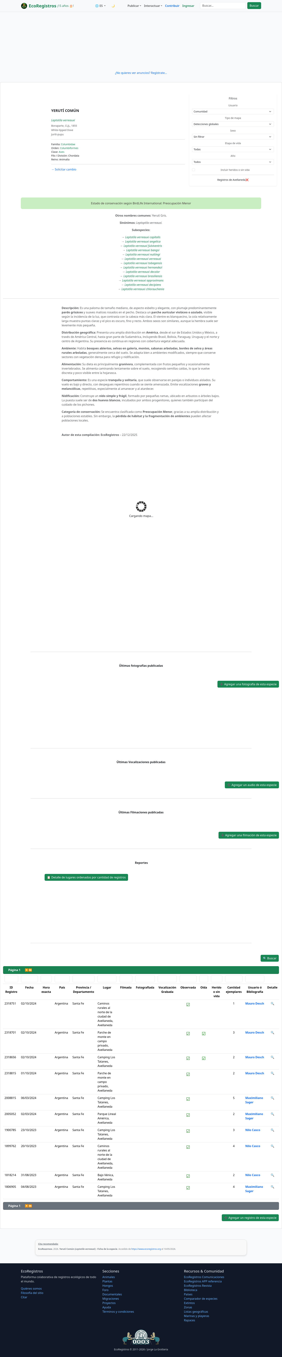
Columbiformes (69, 148)
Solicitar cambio (63, 169)
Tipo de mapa (233, 118)
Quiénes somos (31, 1289)
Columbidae (68, 144)
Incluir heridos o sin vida (235, 170)
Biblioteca (190, 1290)
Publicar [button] (133, 6)
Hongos (107, 1286)
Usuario (233, 105)
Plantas (107, 1281)
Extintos (189, 1303)
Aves (61, 152)
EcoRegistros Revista (198, 1286)
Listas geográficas (196, 1312)
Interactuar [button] (152, 6)
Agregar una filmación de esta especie (249, 835)
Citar (24, 1297)
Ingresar (188, 6)
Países (188, 1294)
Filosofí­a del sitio (32, 1293)
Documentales (112, 1294)
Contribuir (172, 6)
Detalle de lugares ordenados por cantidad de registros (86, 877)
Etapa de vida (233, 143)
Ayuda (106, 1307)
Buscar (254, 6)
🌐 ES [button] (99, 6)
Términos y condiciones (118, 1312)
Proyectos (108, 1303)
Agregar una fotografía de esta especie (248, 684)
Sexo (233, 130)
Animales (108, 1277)
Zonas (188, 1307)
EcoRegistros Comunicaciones (204, 1277)
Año (233, 155)
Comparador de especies (200, 1299)
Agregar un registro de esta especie (250, 1218)
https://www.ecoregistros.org (146, 1249)
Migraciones (110, 1299)
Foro (105, 1290)
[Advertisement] (141, 41)
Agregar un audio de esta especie (252, 785)
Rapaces (189, 1320)
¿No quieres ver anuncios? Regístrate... (141, 73)
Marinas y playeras (196, 1316)
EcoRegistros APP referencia (203, 1281)
